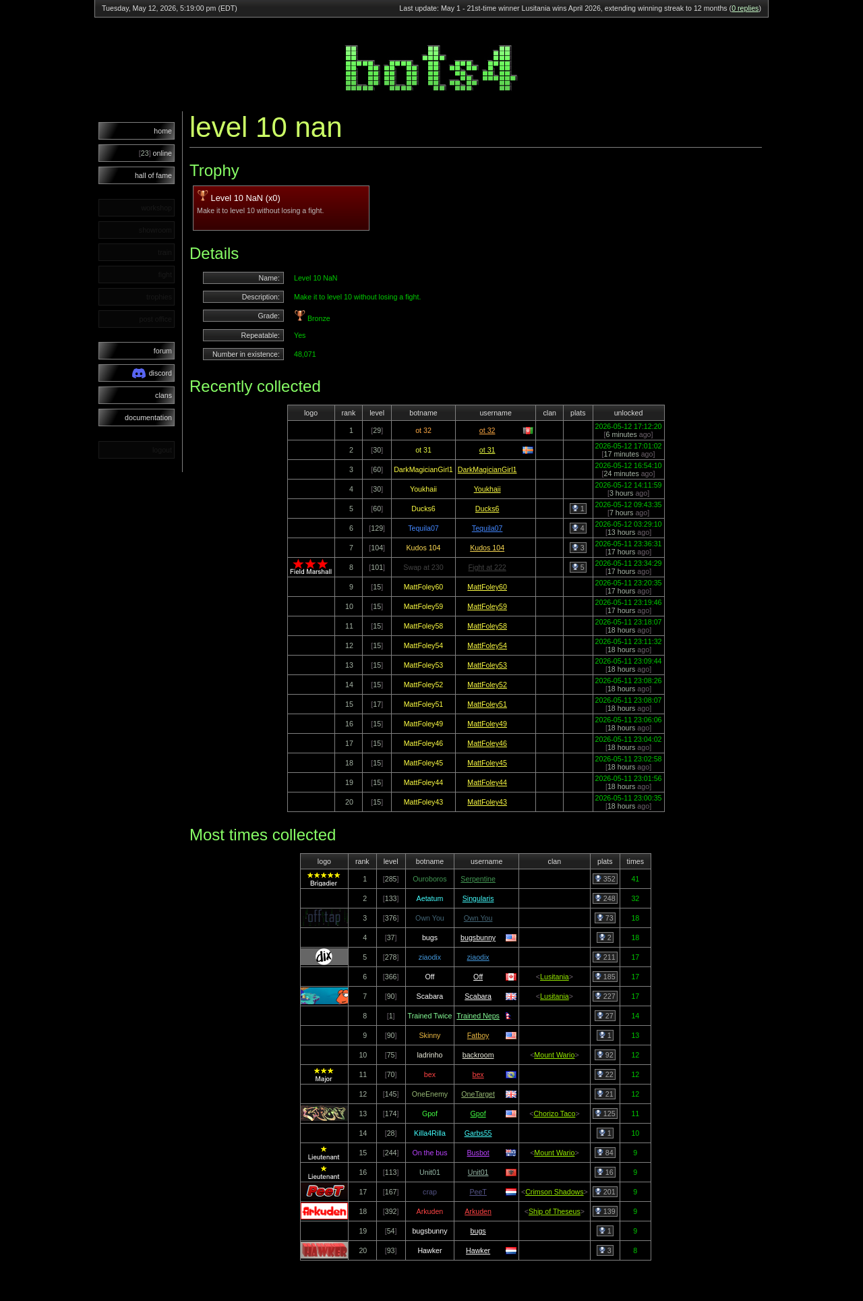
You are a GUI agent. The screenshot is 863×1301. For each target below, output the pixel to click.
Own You (478, 918)
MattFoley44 (487, 782)
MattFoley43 (487, 802)
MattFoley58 (487, 626)
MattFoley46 (487, 743)
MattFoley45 (487, 763)
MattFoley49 (487, 724)
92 (605, 1055)
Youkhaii (487, 489)
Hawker (478, 1250)
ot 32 (487, 430)
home (163, 131)
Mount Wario (554, 1055)
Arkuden (478, 1211)
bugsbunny (478, 937)
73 (605, 918)
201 (605, 1192)
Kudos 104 (487, 548)
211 (605, 957)
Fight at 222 (487, 567)
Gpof (478, 1113)
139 (605, 1211)
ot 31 (487, 450)
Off (478, 977)
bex (478, 1074)
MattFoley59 (487, 606)
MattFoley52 (487, 685)
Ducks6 (487, 508)
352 (605, 879)
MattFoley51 (487, 704)
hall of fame (153, 175)
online (155, 153)
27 (605, 1016)
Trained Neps (478, 1016)
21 (605, 1094)
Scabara (478, 996)
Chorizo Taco (554, 1113)
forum (163, 351)
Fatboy (478, 1035)
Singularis (478, 898)
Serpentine (478, 879)
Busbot (478, 1153)
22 (605, 1074)
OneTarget (478, 1094)
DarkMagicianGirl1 (487, 469)
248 (605, 898)
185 (605, 977)
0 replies (745, 8)
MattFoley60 (487, 587)
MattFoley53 (487, 665)
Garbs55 (478, 1133)
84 (605, 1153)
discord (152, 373)
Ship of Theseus (555, 1211)
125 (605, 1113)
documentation (148, 417)
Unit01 (478, 1172)
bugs (478, 1231)
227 (605, 996)
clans (163, 395)
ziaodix (478, 957)
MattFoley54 (487, 645)
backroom (478, 1055)
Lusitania (554, 977)
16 (605, 1172)
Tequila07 (487, 528)
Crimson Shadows (554, 1192)
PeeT (477, 1192)
